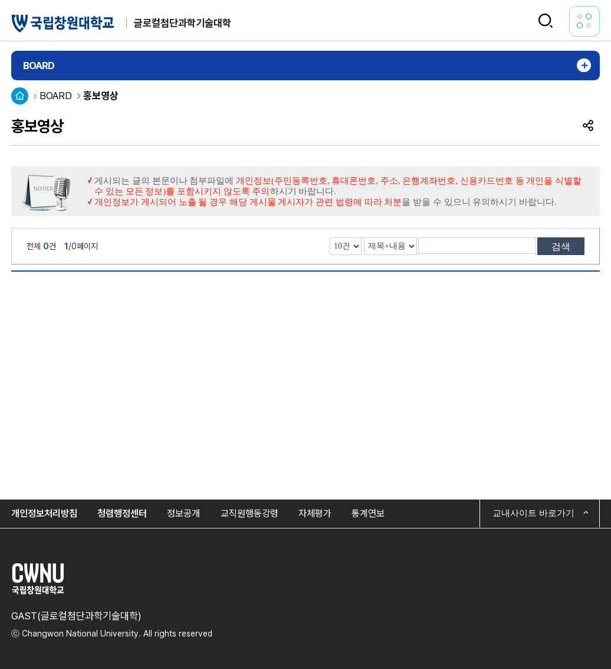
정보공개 (183, 513)
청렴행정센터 (122, 513)
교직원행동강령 (249, 513)
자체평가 (314, 513)
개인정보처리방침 (44, 513)
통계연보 (368, 513)
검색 (560, 247)
